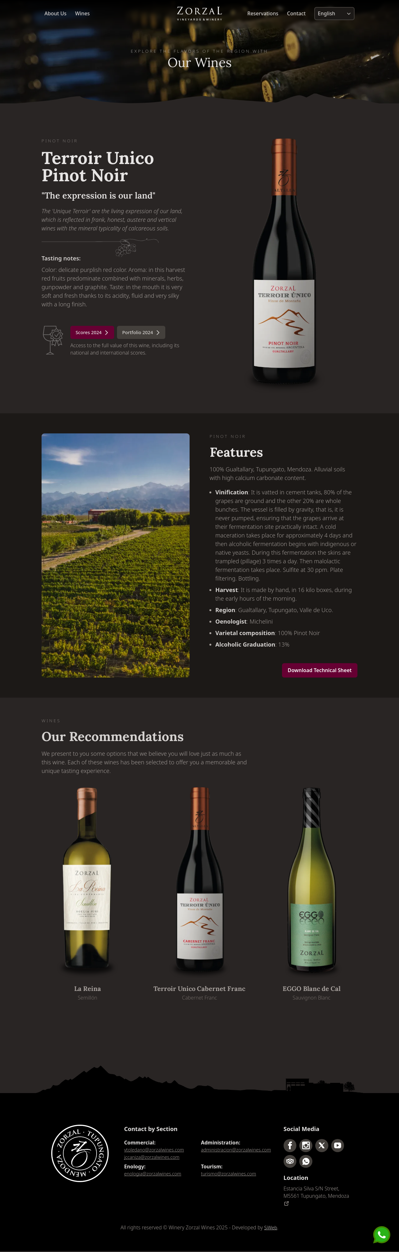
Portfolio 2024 (147, 333)
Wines (82, 14)
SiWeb (271, 1228)
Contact (296, 14)
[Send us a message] (381, 1234)
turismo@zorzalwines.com (231, 1174)
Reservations (262, 14)
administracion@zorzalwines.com (236, 1153)
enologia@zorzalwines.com (155, 1174)
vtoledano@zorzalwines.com (156, 1149)
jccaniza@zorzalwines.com (154, 1157)
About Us (55, 14)
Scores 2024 (94, 333)
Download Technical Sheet (320, 670)
